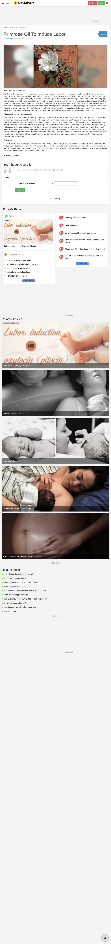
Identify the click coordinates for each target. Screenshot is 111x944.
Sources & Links (12, 156)
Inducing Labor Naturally (75, 218)
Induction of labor (72, 225)
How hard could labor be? (15, 603)
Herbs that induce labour (17, 276)
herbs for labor (10, 611)
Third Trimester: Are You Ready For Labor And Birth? (84, 241)
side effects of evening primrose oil (18, 574)
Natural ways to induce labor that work (23, 264)
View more (29, 281)
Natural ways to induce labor (18, 272)
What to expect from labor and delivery (81, 233)
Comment (20, 190)
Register (92, 3)
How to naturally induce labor (19, 260)
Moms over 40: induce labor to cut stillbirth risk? (85, 249)
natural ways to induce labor (16, 587)
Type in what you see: (26, 183)
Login (101, 3)
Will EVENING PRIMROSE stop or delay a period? (25, 599)
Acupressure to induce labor (18, 268)
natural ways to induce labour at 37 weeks (21, 582)
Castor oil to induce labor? (15, 578)
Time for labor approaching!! (16, 595)
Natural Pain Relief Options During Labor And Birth (84, 257)
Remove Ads (94, 21)
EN (108, 3)
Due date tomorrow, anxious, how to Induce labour (25, 591)
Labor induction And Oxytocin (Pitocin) (20, 246)
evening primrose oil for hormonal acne (20, 607)
